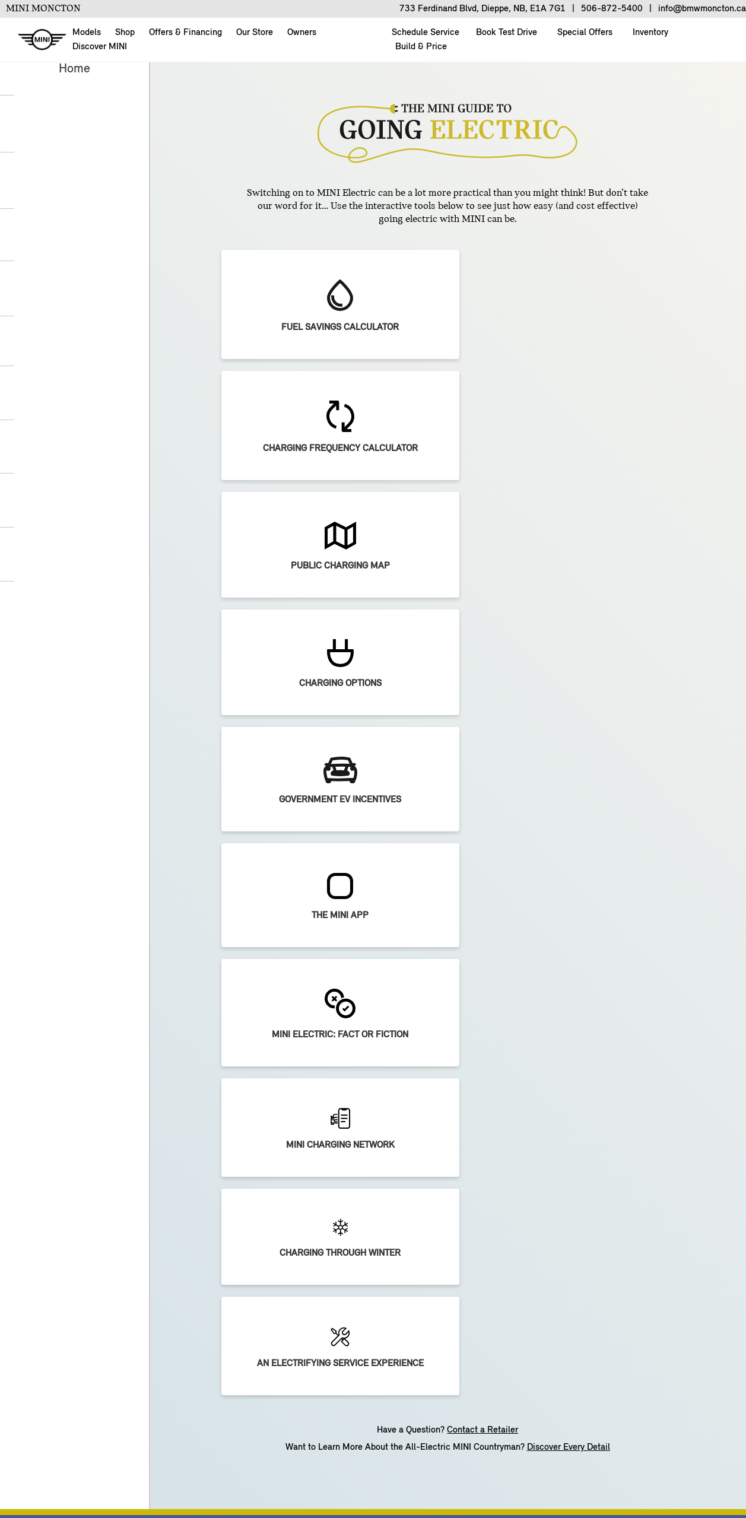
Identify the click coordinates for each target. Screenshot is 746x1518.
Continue (472, 878)
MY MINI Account (575, 1124)
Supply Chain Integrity (350, 1487)
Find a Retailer (90, 1212)
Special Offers (583, 32)
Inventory (649, 32)
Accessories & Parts (580, 1168)
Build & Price (420, 47)
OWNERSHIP (566, 1102)
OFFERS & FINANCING (250, 1102)
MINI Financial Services (251, 1168)
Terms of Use (256, 1487)
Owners (301, 32)
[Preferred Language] (518, 753)
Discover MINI (99, 47)
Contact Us (225, 1467)
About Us (82, 1467)
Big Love (414, 1146)
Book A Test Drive (96, 1190)
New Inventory (89, 1124)
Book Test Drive (505, 32)
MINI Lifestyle (568, 1190)
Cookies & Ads (449, 1467)
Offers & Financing (185, 32)
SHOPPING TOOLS (98, 1102)
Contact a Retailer (482, 561)
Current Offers (233, 1124)
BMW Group (297, 1467)
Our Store (254, 32)
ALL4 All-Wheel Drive (439, 1168)
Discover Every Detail (568, 578)
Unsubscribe (371, 1467)
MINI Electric (422, 1124)
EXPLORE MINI (426, 1102)
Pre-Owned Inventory (103, 1146)
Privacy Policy (532, 1467)
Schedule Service (574, 1146)
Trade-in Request (239, 1146)
